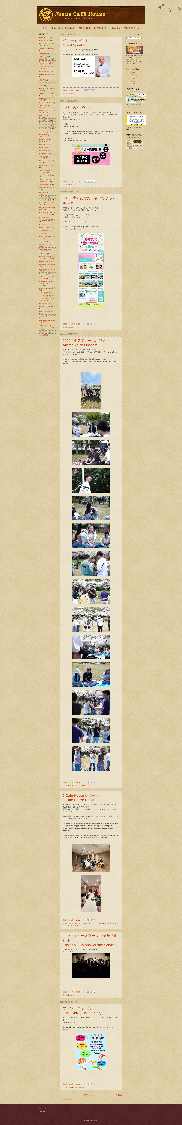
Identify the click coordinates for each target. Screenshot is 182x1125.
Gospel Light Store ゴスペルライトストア (47, 213)
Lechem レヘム (44, 123)
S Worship (42, 241)
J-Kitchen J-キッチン (46, 231)
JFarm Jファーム (45, 153)
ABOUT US (56, 28)
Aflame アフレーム (74, 785)
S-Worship (42, 217)
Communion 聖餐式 (45, 200)
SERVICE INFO (100, 28)
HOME (44, 28)
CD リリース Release (46, 175)
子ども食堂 (43, 335)
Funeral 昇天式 (44, 274)
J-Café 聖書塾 (44, 293)
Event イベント (44, 38)
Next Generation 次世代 (47, 311)
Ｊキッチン (43, 254)
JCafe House (43, 150)
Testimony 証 (43, 132)
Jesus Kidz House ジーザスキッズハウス (47, 106)
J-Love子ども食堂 (45, 296)
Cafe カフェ (43, 197)
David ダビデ (43, 225)
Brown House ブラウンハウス (91, 923)
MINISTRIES (84, 28)
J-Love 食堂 (43, 233)
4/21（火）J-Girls (76, 107)
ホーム (87, 1095)
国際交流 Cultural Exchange (45, 140)
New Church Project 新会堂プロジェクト (47, 63)
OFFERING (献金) (131, 28)
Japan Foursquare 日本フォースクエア (47, 180)
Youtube (42, 53)
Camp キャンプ (44, 144)
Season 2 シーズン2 (46, 93)
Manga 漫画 (43, 303)
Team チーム (85, 785)
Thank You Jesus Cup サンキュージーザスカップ (46, 327)
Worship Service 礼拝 (46, 48)
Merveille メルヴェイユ (47, 165)
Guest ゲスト (72, 94)
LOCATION (115, 28)
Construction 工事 (108, 923)
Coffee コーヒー (44, 261)
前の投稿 (117, 1095)
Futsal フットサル (45, 228)
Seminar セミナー (45, 184)
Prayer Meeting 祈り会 (46, 74)
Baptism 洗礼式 (44, 71)
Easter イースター (74, 995)
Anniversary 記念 (45, 126)
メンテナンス (43, 332)
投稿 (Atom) (68, 1099)
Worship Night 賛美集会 (47, 220)
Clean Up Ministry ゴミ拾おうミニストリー (47, 257)
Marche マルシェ (74, 327)
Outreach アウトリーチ (47, 316)
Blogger (95, 1120)
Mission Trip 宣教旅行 (46, 306)
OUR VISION (69, 28)
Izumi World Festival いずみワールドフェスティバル (47, 283)
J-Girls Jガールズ (74, 184)
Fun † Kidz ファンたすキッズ (78, 1087)
